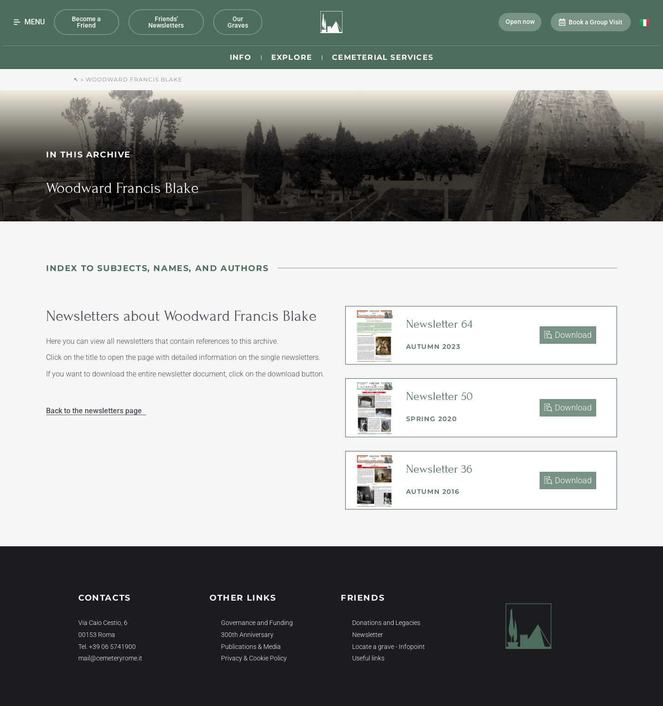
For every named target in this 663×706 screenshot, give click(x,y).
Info (240, 57)
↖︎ (76, 79)
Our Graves (237, 22)
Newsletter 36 (439, 469)
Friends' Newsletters (166, 22)
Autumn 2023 (433, 346)
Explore (291, 57)
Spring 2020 (431, 419)
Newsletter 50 (439, 396)
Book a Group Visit (590, 22)
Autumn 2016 (433, 491)
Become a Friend (86, 22)
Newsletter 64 (439, 324)
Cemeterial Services (382, 57)
